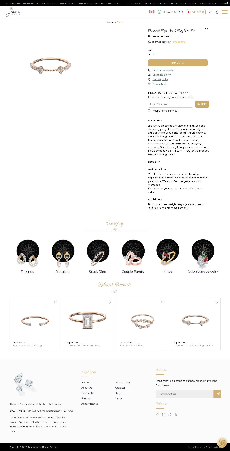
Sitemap (86, 436)
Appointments (89, 441)
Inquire (178, 63)
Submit (202, 104)
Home (110, 22)
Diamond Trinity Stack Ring (28, 345)
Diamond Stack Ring (185, 345)
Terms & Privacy (169, 110)
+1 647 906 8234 (170, 12)
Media (118, 436)
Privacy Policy (123, 420)
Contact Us (87, 431)
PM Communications (211, 447)
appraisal (120, 425)
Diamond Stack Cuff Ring (80, 345)
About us (86, 425)
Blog (117, 431)
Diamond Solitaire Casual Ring (137, 345)
